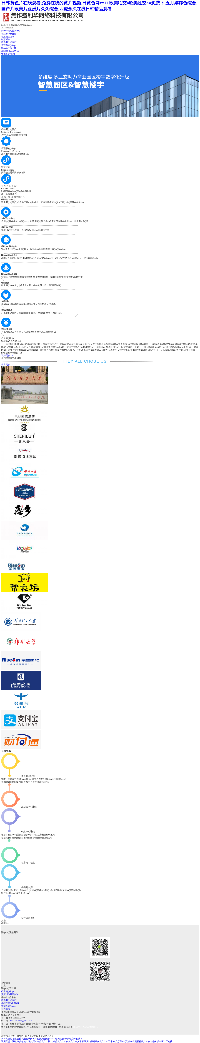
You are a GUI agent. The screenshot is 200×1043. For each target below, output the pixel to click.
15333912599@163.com (21, 1020)
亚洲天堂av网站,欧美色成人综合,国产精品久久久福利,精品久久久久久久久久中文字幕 (42, 1041)
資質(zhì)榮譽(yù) (9, 994)
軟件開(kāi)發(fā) (9, 42)
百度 (3, 985)
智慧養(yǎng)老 (8, 34)
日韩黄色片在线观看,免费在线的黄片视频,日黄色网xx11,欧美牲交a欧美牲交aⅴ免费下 (41, 1039)
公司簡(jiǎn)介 (8, 991)
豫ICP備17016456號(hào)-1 (85, 1027)
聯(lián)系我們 (8, 54)
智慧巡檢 (5, 39)
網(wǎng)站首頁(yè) (10, 31)
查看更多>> (6, 364)
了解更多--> (7, 355)
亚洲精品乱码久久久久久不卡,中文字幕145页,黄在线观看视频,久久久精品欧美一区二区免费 (128, 1041)
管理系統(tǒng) (8, 45)
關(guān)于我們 (8, 48)
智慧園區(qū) (7, 36)
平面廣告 (5, 1009)
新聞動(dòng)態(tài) (10, 51)
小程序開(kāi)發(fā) (10, 1003)
